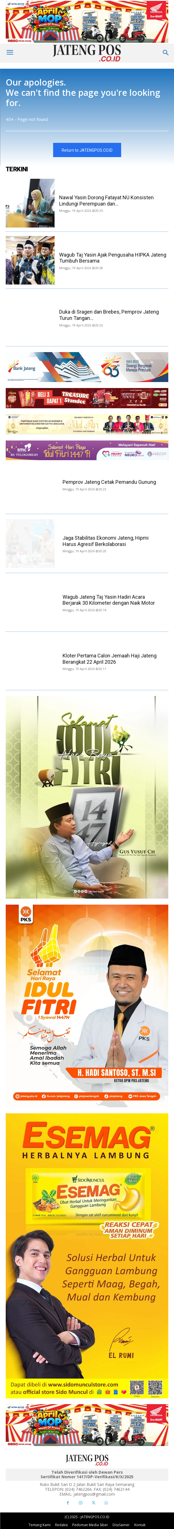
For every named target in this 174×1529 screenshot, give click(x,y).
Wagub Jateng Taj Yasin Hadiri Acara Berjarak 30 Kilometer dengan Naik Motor (109, 600)
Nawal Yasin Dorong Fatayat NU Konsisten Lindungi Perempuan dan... (106, 200)
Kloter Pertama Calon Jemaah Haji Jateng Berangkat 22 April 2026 (110, 659)
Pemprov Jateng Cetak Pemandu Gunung (110, 482)
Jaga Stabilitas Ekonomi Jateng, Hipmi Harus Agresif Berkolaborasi (106, 541)
